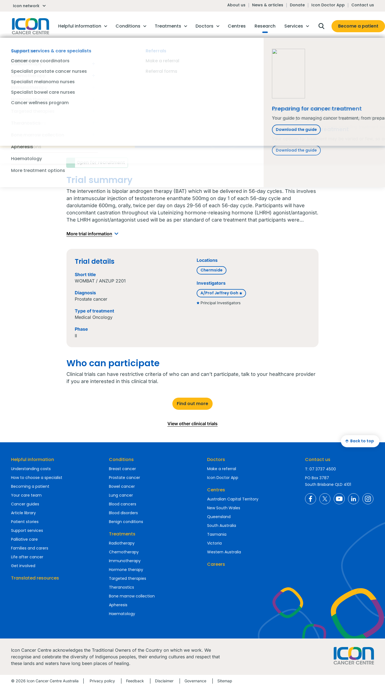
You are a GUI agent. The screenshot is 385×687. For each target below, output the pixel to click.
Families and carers (29, 548)
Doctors (216, 459)
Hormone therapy (126, 569)
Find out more (192, 403)
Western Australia (224, 552)
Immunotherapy (125, 561)
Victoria (214, 543)
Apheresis (118, 605)
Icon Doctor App (328, 5)
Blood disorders (123, 513)
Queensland (219, 516)
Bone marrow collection (132, 596)
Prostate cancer (124, 477)
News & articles (267, 5)
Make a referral (221, 469)
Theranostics (121, 587)
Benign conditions (126, 521)
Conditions (121, 459)
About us (236, 5)
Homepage (30, 26)
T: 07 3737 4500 (320, 469)
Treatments (122, 534)
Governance (195, 680)
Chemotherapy (124, 552)
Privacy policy (102, 680)
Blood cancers (122, 504)
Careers (216, 564)
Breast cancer (122, 469)
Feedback (135, 680)
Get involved (23, 566)
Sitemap (224, 680)
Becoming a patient (30, 486)
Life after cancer (27, 557)
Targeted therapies (127, 578)
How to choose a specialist (36, 477)
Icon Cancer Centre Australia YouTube (339, 498)
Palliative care (24, 539)
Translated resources (35, 578)
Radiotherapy (122, 543)
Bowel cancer (122, 486)
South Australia (221, 525)
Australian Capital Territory (232, 499)
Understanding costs (31, 469)
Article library (23, 513)
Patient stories (25, 521)
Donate (297, 5)
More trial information (93, 234)
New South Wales (223, 508)
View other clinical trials (192, 423)
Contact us (362, 5)
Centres (216, 490)
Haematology (122, 613)
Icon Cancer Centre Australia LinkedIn (353, 498)
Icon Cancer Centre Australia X (324, 498)
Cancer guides (25, 504)
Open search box (321, 26)
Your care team (26, 495)
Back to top (359, 441)
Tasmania (216, 534)
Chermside (211, 270)
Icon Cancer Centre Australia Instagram (367, 498)
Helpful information (32, 459)
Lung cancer (121, 495)
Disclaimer (164, 680)
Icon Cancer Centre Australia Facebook (310, 498)
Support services (27, 530)
